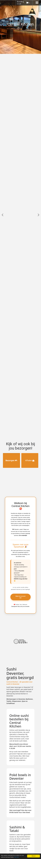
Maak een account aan (20, 596)
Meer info (16, 857)
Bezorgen (11, 460)
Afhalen (29, 460)
